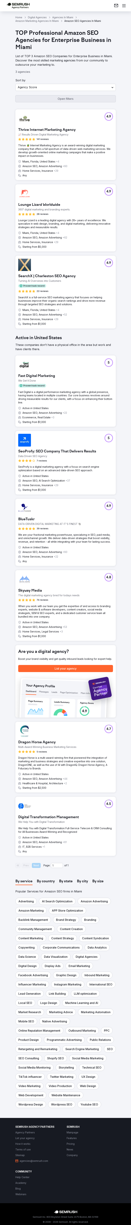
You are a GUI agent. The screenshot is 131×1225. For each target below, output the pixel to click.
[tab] (24, 881)
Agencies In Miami (62, 17)
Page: (46, 865)
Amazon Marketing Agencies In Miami (37, 20)
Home (18, 17)
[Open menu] (124, 5)
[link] (116, 5)
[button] (65, 87)
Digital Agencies (37, 17)
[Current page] (57, 865)
